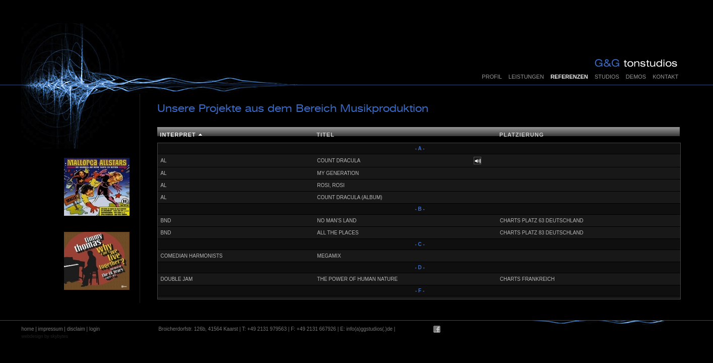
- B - (419, 209)
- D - (419, 267)
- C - (419, 244)
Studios (607, 77)
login (94, 329)
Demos (636, 77)
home (27, 329)
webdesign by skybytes (44, 336)
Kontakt (665, 77)
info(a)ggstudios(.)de (369, 329)
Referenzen (569, 77)
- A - (420, 148)
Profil (492, 77)
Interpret (178, 135)
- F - (419, 290)
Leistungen (526, 77)
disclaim (76, 329)
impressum (50, 329)
